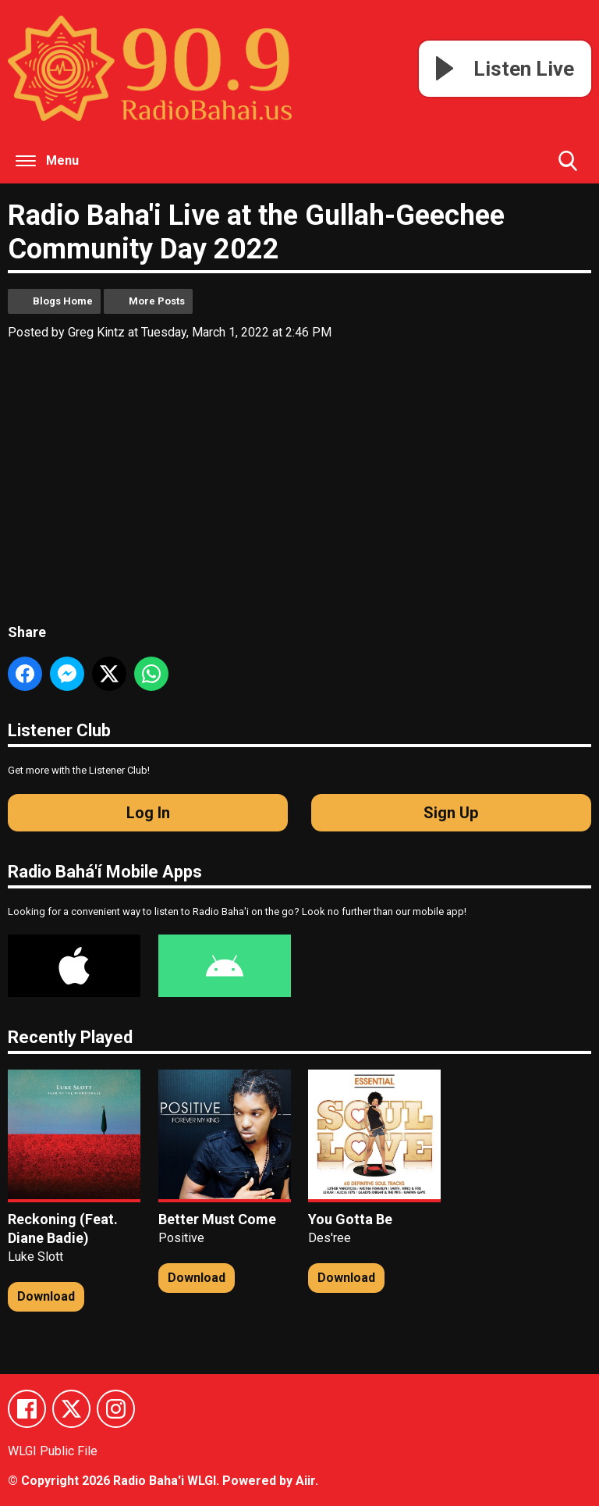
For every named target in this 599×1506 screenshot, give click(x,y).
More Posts (157, 301)
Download (46, 1296)
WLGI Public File (52, 1451)
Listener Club (59, 730)
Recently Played (70, 1037)
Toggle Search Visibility (568, 167)
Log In (148, 812)
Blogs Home (63, 301)
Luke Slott (35, 1256)
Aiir (305, 1480)
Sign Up (451, 812)
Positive (181, 1237)
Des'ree (329, 1237)
